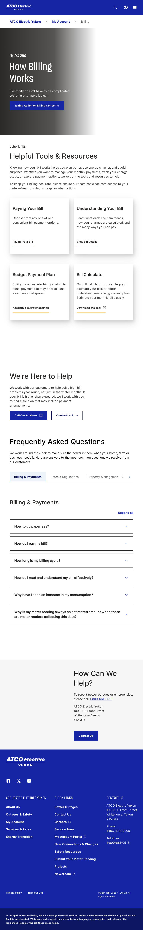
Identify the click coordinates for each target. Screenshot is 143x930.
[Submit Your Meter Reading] (75, 859)
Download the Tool (91, 308)
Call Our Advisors (29, 415)
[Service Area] (64, 829)
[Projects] (61, 866)
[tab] (28, 477)
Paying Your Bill (23, 241)
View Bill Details (87, 241)
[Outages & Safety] (19, 814)
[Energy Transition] (19, 836)
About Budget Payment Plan (31, 307)
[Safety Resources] (68, 851)
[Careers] (63, 822)
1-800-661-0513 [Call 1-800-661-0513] (118, 842)
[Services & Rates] (18, 829)
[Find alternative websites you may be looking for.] (126, 7)
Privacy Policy (14, 892)
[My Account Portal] (71, 836)
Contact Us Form (67, 415)
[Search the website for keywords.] (115, 7)
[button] (71, 526)
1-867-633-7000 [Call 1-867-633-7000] (118, 831)
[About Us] (13, 807)
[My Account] (15, 822)
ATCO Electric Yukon (25, 21)
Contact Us (86, 735)
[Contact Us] (63, 814)
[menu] (135, 7)
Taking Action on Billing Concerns (37, 105)
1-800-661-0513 (101, 699)
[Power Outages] (66, 807)
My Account (61, 21)
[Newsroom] (65, 874)
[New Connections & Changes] (76, 844)
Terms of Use (35, 892)
